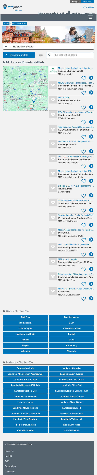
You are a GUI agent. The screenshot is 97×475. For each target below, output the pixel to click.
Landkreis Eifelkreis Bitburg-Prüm (71, 391)
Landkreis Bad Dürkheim (25, 379)
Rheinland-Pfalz (19, 23)
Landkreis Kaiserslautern (71, 396)
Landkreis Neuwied (71, 408)
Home (6, 23)
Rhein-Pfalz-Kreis (25, 430)
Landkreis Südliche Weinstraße (25, 414)
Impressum (10, 471)
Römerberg (71, 345)
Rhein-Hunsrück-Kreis (25, 425)
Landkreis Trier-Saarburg (25, 419)
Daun (71, 323)
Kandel (71, 334)
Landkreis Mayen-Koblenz (25, 408)
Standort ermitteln (19, 55)
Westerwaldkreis (72, 430)
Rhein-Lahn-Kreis (71, 425)
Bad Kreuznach (71, 317)
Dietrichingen (25, 328)
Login (76, 2)
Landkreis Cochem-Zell (25, 391)
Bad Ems (25, 317)
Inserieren (87, 1)
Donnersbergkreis (25, 368)
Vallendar (25, 351)
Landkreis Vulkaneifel (71, 419)
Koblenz (25, 340)
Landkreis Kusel (25, 402)
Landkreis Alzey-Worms (71, 374)
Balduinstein (25, 323)
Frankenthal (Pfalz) (72, 328)
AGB (7, 461)
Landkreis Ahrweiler (71, 368)
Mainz (71, 340)
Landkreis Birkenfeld (71, 385)
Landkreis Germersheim (25, 396)
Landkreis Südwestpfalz (71, 414)
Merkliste (88, 7)
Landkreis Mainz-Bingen (71, 402)
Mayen (25, 345)
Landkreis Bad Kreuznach (71, 379)
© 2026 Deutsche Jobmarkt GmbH (18, 445)
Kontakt (8, 456)
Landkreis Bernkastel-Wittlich (25, 385)
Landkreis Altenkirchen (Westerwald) (25, 374)
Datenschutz (10, 466)
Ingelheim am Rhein (25, 334)
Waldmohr (72, 351)
